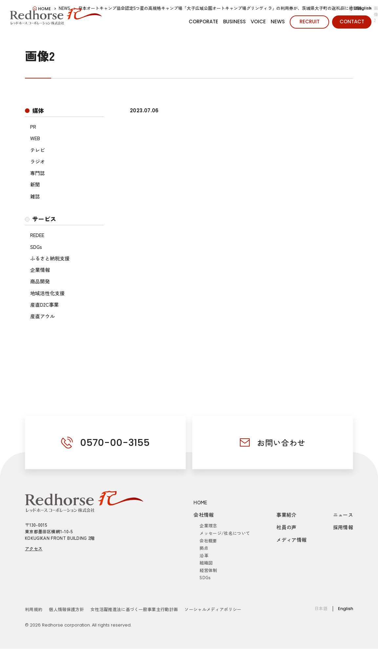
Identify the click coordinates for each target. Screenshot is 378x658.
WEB (35, 138)
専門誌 (37, 172)
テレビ (37, 149)
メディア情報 (291, 539)
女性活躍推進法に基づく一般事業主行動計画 (134, 609)
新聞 (35, 184)
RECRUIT (310, 21)
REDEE (37, 234)
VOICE (258, 21)
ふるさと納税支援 (50, 258)
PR (33, 126)
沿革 (204, 555)
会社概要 (208, 540)
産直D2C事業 (44, 304)
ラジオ (37, 161)
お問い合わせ (281, 442)
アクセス (33, 548)
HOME (200, 502)
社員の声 (286, 527)
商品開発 (40, 281)
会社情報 (204, 514)
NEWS (278, 21)
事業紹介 (286, 514)
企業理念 (208, 525)
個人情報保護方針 (66, 609)
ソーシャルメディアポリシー (212, 609)
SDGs (36, 246)
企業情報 (40, 269)
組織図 (206, 562)
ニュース (343, 514)
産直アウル (42, 316)
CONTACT (352, 21)
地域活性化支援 (47, 293)
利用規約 (33, 609)
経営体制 (208, 570)
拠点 (204, 548)
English (363, 8)
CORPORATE (203, 21)
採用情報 (343, 527)
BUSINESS (234, 21)
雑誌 (35, 196)
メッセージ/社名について (225, 533)
